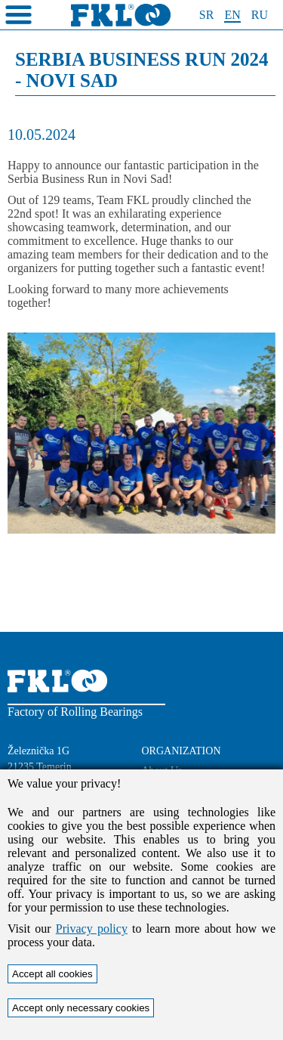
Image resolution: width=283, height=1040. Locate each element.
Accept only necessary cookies (80, 1008)
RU (259, 14)
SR (206, 14)
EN (232, 14)
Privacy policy (92, 928)
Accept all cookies (52, 974)
